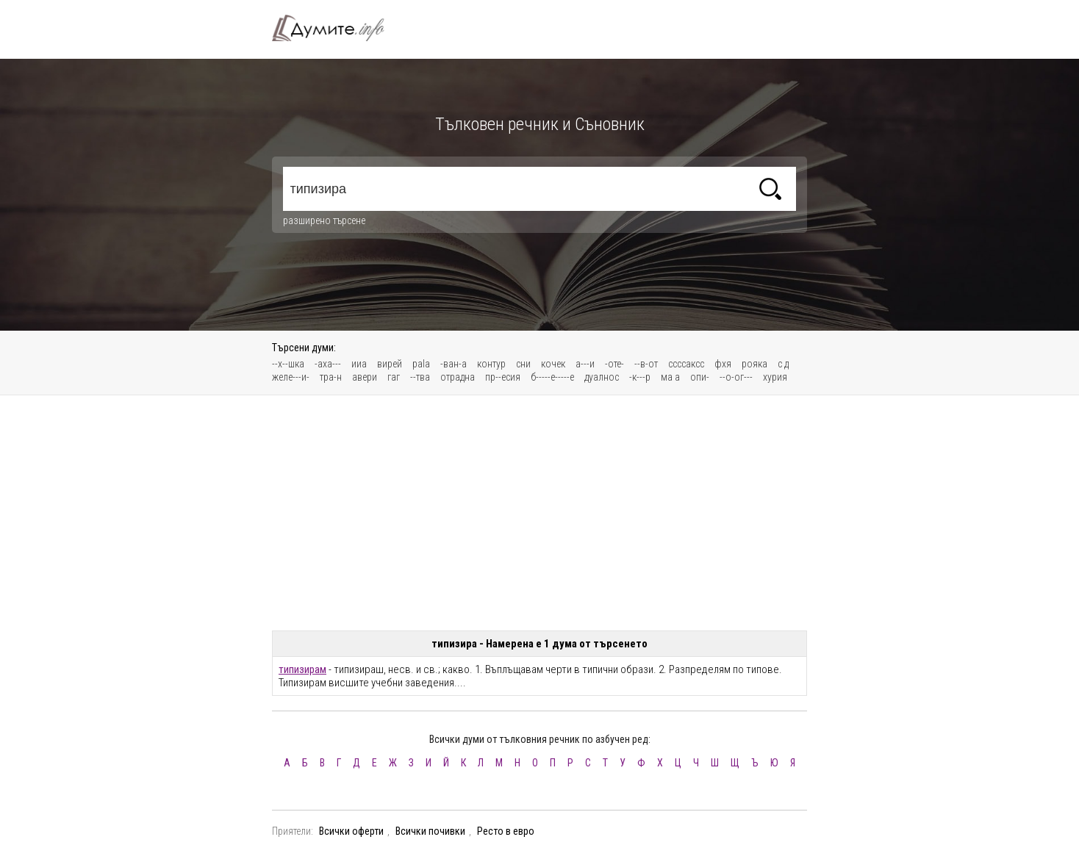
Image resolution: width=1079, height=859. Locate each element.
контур (491, 364)
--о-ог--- (736, 377)
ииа (359, 364)
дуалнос (601, 377)
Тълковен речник (336, 28)
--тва (420, 377)
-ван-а (453, 364)
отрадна (457, 377)
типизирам (302, 669)
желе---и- (290, 377)
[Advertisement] (539, 513)
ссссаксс (686, 364)
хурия (775, 377)
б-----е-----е (552, 377)
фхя (722, 364)
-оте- (614, 364)
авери (364, 377)
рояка (754, 364)
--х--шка (288, 364)
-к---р (639, 377)
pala (421, 364)
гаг (393, 377)
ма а (670, 377)
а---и (585, 364)
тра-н (331, 377)
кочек (553, 364)
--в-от (646, 364)
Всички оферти (351, 831)
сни (523, 364)
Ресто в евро (505, 831)
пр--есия (502, 377)
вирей (389, 364)
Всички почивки (430, 831)
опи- (699, 377)
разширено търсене (324, 220)
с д (783, 364)
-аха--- (328, 364)
